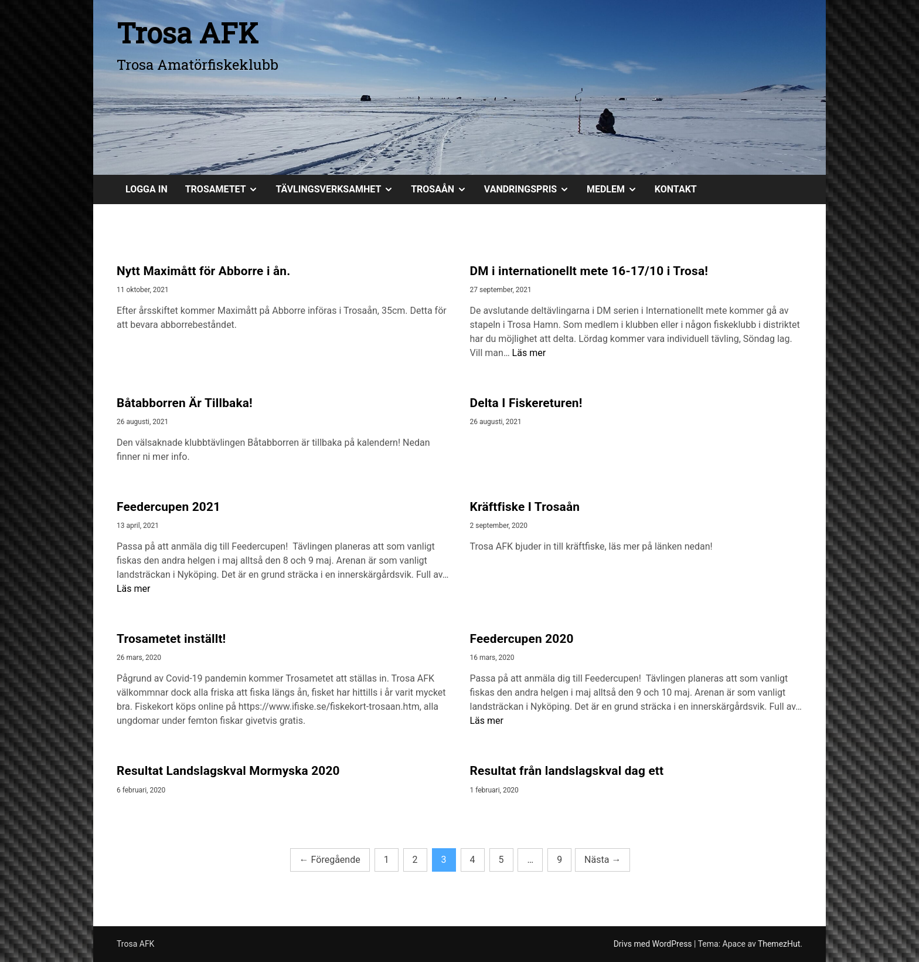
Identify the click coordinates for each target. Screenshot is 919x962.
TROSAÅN (443, 189)
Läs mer (529, 352)
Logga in (146, 189)
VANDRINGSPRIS (531, 189)
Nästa (602, 859)
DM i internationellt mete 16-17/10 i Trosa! (589, 271)
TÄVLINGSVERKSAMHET (338, 189)
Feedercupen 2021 (168, 507)
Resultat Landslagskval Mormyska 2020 (228, 771)
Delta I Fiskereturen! (526, 403)
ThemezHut (779, 944)
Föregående (329, 859)
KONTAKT (676, 189)
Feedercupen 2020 (522, 639)
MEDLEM (616, 189)
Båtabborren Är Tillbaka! (185, 403)
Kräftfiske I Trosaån (525, 507)
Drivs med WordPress (654, 944)
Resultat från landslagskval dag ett (567, 771)
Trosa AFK (187, 32)
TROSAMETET (226, 189)
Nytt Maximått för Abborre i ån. (203, 271)
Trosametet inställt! (171, 639)
